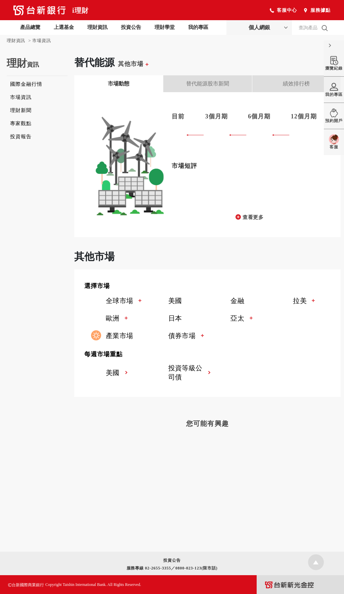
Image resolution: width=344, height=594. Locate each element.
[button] (212, 286)
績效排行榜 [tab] (296, 83)
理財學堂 (165, 27)
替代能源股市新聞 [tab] (207, 83)
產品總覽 (30, 27)
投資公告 (131, 27)
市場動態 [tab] (118, 83)
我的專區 (198, 27)
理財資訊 (97, 27)
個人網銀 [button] (259, 27)
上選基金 (64, 27)
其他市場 (133, 64)
